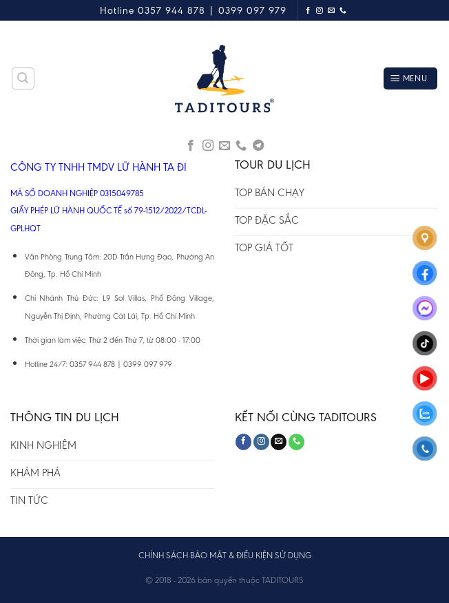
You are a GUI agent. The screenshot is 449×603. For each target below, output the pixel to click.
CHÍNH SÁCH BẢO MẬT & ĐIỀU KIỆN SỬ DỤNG (224, 555)
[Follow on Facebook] (308, 10)
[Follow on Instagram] (320, 10)
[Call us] (343, 10)
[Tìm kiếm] (23, 78)
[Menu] (410, 78)
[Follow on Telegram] (258, 146)
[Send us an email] (331, 10)
